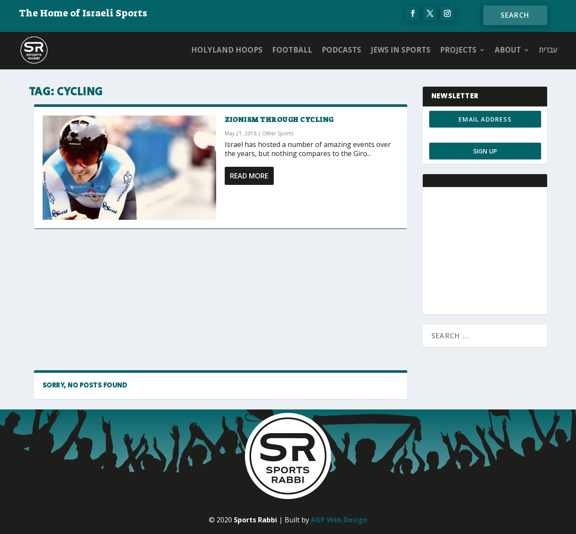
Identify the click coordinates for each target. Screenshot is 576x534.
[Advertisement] (220, 299)
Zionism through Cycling (279, 119)
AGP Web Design (339, 520)
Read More (249, 176)
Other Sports (278, 133)
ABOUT (508, 50)
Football (292, 50)
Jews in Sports (400, 50)
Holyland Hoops (227, 50)
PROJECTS (458, 50)
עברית (548, 50)
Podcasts (341, 50)
